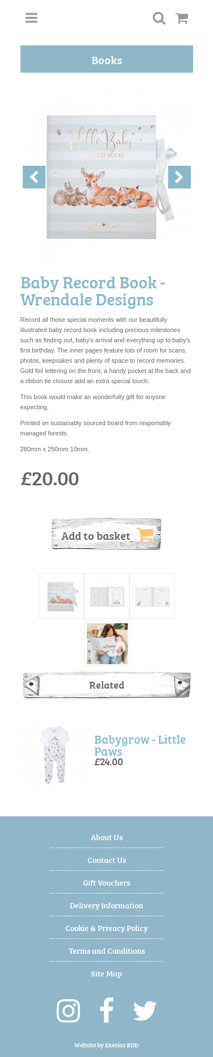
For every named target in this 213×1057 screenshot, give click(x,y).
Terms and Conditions (107, 950)
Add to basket (107, 535)
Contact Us (106, 859)
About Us (107, 836)
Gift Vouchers (106, 882)
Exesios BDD (122, 1045)
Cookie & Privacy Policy (106, 927)
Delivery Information (106, 905)
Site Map (106, 973)
